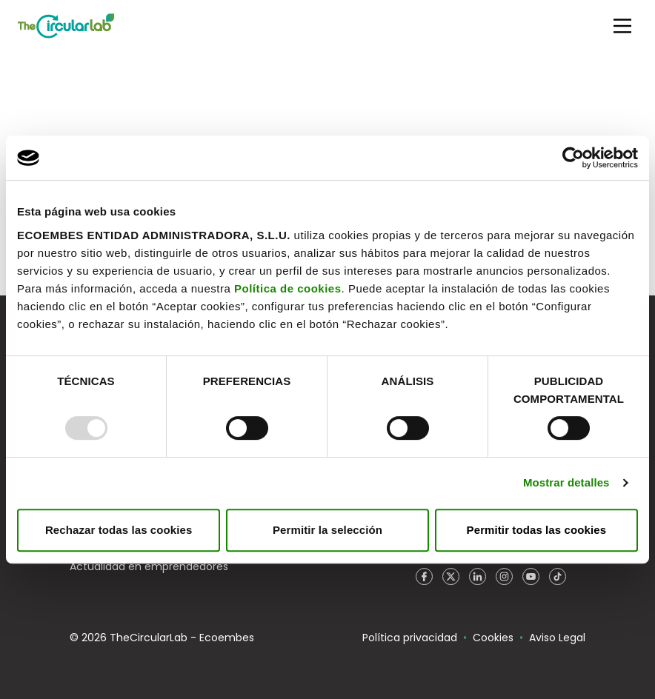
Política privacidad (409, 637)
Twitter (450, 577)
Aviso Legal (557, 637)
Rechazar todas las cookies (119, 530)
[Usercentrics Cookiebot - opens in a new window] (573, 158)
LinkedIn (477, 577)
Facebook (424, 577)
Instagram (504, 577)
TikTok (557, 577)
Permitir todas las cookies (537, 530)
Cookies (493, 637)
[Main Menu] (622, 26)
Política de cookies (288, 288)
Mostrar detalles (566, 482)
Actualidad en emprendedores (149, 566)
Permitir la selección (327, 530)
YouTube (530, 577)
